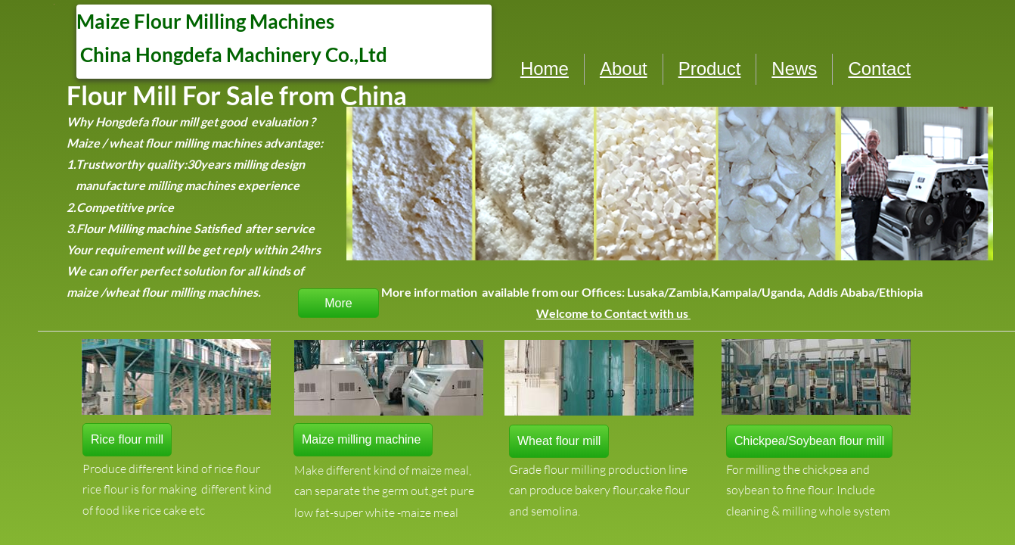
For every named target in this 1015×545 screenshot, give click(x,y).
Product (709, 68)
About (623, 68)
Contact (879, 68)
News (794, 68)
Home (544, 68)
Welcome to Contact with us (613, 313)
